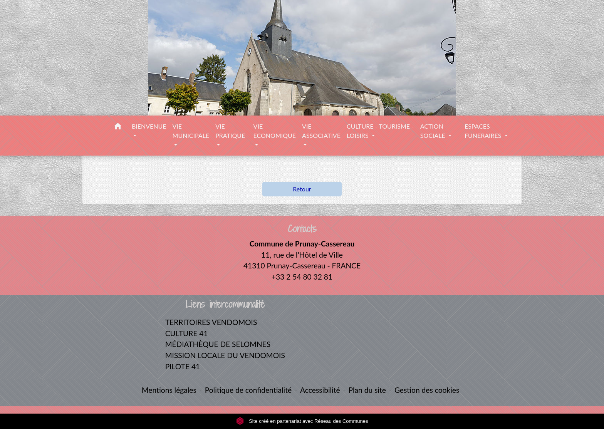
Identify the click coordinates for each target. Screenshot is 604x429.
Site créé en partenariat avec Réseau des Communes (302, 421)
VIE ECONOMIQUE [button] (274, 130)
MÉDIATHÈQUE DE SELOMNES (217, 344)
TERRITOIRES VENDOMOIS (211, 322)
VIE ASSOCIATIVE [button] (321, 130)
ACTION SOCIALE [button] (433, 130)
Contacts (302, 229)
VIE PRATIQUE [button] (230, 130)
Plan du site (367, 389)
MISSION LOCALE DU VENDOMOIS (225, 355)
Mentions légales (169, 389)
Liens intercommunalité (225, 304)
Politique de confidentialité (248, 389)
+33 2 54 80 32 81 (302, 276)
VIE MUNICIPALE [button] (191, 130)
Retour (302, 189)
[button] (118, 127)
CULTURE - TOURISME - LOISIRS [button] (380, 130)
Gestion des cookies (426, 389)
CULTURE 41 (186, 333)
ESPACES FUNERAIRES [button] (484, 130)
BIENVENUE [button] (149, 126)
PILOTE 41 (182, 366)
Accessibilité (320, 389)
